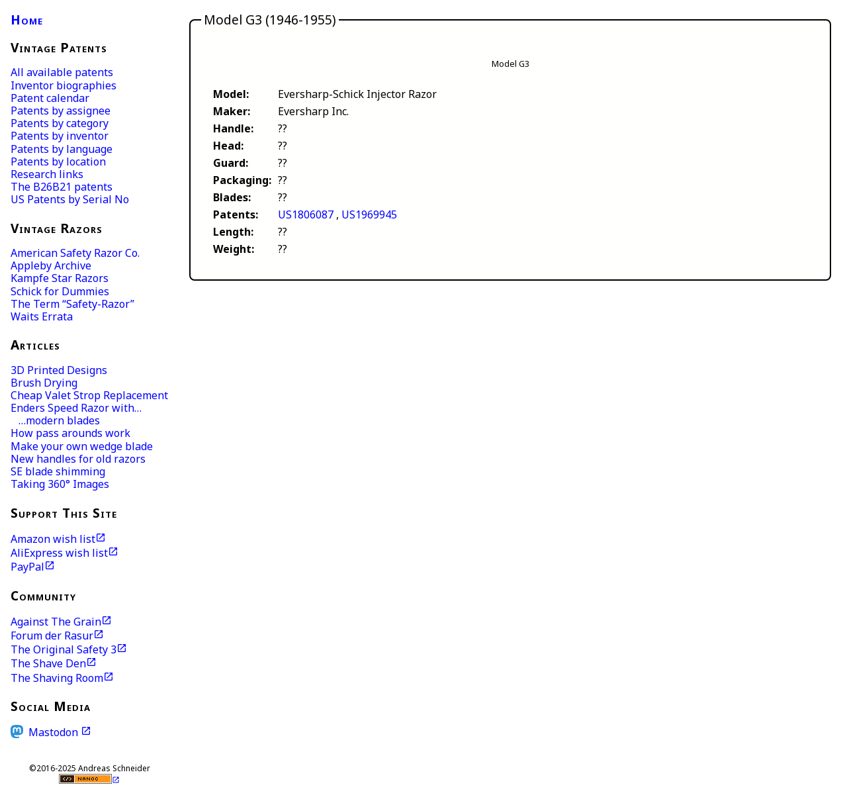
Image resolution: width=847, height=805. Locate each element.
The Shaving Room (57, 678)
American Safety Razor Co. (75, 253)
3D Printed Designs (59, 370)
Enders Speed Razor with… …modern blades (76, 414)
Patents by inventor (60, 135)
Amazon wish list (53, 539)
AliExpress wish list (59, 552)
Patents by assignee (61, 110)
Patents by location (58, 161)
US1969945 (369, 214)
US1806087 (306, 214)
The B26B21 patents (61, 186)
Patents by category (60, 123)
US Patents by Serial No (70, 199)
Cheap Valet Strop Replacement (89, 395)
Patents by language (61, 149)
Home (27, 19)
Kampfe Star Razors (60, 278)
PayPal (27, 566)
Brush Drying (44, 382)
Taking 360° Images (60, 484)
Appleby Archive (51, 265)
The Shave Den (48, 663)
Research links (47, 174)
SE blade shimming (58, 471)
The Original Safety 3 (63, 649)
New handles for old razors (78, 458)
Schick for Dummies (60, 291)
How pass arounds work (70, 433)
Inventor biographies (63, 85)
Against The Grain (56, 621)
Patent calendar (50, 98)
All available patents (62, 72)
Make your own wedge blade (82, 446)
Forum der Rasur (52, 635)
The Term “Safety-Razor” (72, 304)
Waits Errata (42, 316)
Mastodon (54, 732)
